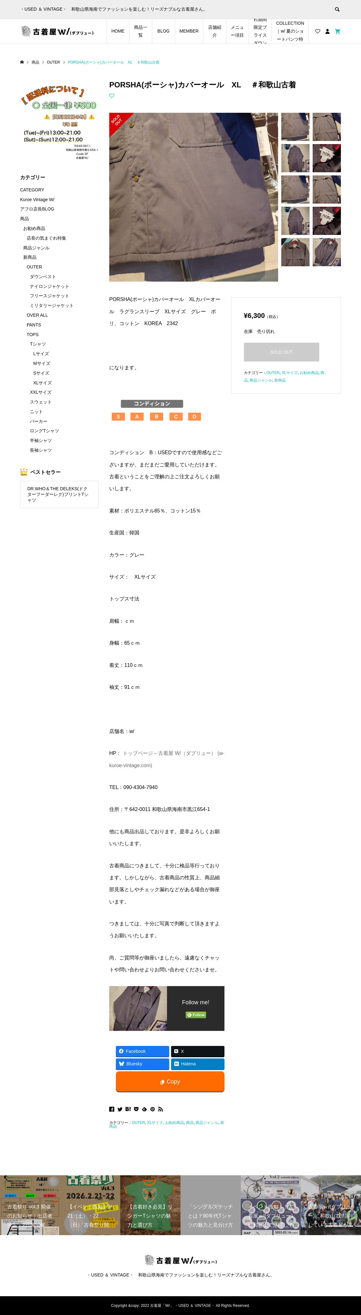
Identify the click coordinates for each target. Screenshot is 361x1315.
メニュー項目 (237, 31)
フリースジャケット (49, 295)
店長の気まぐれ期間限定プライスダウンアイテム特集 (260, 31)
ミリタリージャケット (52, 305)
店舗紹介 (214, 31)
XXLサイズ (40, 392)
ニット (36, 411)
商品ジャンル (207, 1122)
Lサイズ (41, 353)
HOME (118, 31)
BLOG (163, 31)
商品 (190, 1122)
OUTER (138, 1122)
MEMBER (189, 31)
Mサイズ (41, 363)
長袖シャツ (41, 450)
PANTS (34, 324)
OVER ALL (37, 315)
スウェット (41, 401)
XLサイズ (155, 1122)
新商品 (280, 380)
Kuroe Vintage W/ (37, 199)
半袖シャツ (41, 440)
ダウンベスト (43, 276)
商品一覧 (140, 31)
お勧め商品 (174, 1122)
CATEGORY (32, 189)
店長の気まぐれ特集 (46, 238)
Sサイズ (41, 373)
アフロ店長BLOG (37, 208)
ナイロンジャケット (49, 286)
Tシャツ (38, 343)
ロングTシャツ (44, 430)
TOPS (33, 334)
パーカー (38, 421)
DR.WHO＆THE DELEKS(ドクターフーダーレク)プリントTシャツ (58, 494)
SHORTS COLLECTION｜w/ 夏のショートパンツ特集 (290, 31)
